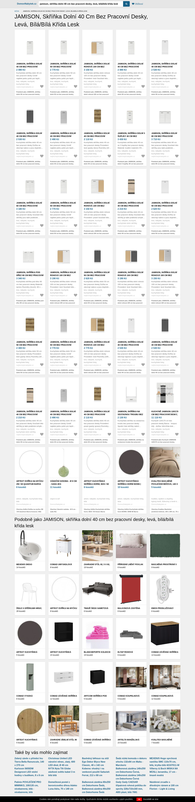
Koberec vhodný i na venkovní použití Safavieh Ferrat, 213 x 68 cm (96, 771)
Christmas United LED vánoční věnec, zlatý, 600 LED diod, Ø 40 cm (61, 761)
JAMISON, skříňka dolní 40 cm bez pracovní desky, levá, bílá (164, 67)
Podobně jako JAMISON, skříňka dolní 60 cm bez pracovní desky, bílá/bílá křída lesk (28, 233)
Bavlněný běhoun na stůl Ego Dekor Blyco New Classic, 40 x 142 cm (95, 761)
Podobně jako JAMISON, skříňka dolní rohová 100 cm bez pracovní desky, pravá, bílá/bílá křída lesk (96, 233)
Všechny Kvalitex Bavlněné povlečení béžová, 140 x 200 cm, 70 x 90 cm (165, 511)
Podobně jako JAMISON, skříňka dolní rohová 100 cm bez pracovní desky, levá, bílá (62, 303)
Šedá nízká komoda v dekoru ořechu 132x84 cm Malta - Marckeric (131, 761)
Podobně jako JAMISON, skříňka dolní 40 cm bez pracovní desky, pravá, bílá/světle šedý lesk (62, 442)
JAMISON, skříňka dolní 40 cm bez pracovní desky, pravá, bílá (130, 345)
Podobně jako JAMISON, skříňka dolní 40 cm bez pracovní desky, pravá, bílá (130, 372)
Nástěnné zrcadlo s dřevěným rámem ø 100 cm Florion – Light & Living (164, 785)
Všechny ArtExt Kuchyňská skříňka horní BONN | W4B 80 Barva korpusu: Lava (131, 511)
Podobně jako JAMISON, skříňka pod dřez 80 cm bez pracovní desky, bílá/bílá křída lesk (29, 303)
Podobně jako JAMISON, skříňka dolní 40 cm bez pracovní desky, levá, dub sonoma (130, 233)
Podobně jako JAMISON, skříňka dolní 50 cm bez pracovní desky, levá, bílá (163, 233)
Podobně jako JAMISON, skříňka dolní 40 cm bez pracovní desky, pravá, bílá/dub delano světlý (96, 442)
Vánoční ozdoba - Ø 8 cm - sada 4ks (63, 482)
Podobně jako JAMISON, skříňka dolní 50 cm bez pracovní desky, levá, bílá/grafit (96, 303)
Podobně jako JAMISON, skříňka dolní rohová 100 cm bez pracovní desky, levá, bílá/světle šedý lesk (163, 303)
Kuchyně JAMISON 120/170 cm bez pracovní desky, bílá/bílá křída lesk (164, 414)
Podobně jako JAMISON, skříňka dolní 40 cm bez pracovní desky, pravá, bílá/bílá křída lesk (130, 94)
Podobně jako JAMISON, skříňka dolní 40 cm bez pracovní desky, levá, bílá (163, 94)
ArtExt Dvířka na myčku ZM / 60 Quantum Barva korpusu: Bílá (29, 484)
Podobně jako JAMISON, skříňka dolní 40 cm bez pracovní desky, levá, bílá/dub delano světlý (96, 164)
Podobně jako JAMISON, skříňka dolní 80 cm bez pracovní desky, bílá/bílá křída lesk (163, 164)
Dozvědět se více (150, 799)
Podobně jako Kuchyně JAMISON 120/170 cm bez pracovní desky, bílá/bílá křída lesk (163, 442)
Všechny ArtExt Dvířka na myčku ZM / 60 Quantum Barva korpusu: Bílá (29, 510)
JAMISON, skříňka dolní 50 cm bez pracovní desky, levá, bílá (164, 206)
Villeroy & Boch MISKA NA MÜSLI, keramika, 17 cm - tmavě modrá (164, 771)
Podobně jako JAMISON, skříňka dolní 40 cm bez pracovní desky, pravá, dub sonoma (28, 442)
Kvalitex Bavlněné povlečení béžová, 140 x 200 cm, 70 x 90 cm (164, 484)
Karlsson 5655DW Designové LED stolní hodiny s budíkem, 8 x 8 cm (29, 771)
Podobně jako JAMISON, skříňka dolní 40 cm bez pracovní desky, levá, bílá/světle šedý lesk (62, 164)
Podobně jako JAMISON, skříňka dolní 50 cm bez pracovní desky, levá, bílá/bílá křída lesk (62, 94)
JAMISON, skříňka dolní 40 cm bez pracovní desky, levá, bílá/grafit (29, 136)
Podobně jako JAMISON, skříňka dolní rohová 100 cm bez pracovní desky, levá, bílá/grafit (130, 303)
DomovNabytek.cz (26, 4)
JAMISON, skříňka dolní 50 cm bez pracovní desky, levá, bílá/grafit (97, 275)
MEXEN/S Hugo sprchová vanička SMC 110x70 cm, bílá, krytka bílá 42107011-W (164, 761)
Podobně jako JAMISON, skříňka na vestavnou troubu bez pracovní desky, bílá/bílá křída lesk (131, 442)
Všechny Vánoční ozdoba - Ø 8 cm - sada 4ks (63, 510)
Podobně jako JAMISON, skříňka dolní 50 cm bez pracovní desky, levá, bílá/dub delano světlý (28, 372)
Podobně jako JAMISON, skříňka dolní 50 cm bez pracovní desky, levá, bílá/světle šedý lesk (62, 372)
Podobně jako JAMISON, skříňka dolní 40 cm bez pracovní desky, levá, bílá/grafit (28, 164)
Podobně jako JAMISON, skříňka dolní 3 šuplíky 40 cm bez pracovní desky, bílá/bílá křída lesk (130, 164)
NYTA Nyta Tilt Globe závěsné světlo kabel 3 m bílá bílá (61, 771)
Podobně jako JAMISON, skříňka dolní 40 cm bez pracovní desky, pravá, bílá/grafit (163, 372)
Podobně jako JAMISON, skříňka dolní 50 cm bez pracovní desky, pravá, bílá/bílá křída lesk (62, 233)
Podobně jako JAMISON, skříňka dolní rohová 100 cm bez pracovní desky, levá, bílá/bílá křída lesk (96, 94)
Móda (16, 11)
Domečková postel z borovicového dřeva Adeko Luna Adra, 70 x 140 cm (62, 785)
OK (139, 799)
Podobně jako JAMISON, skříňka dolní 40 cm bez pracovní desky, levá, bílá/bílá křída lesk (28, 94)
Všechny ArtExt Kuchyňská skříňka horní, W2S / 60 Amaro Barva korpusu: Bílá (97, 511)
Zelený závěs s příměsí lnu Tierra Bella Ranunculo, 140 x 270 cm (29, 761)
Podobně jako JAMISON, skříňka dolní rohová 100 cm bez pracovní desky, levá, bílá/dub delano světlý (96, 372)
